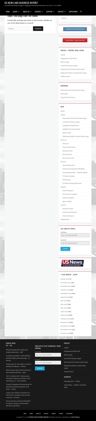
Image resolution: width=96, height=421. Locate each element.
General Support (68, 190)
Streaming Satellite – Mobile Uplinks (75, 172)
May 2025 (64, 308)
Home (8, 11)
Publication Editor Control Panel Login (74, 73)
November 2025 (66, 286)
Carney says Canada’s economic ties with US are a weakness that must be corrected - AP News (18, 395)
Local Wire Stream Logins (69, 66)
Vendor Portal (65, 76)
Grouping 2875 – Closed (72, 381)
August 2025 (65, 297)
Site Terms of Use (68, 158)
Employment (73, 11)
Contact (61, 11)
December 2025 (66, 282)
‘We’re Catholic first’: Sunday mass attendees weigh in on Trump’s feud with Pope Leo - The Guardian (18, 378)
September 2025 (66, 293)
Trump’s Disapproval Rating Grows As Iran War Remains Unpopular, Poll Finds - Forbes (19, 386)
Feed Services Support (70, 194)
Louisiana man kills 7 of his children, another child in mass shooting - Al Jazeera (18, 358)
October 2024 (65, 333)
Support (49, 11)
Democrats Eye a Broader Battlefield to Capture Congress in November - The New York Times (18, 403)
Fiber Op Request (68, 216)
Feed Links (64, 94)
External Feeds (68, 151)
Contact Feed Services (68, 97)
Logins (15, 11)
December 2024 (66, 326)
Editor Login (65, 62)
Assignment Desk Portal (69, 58)
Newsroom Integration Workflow (74, 169)
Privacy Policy (67, 154)
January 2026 (65, 279)
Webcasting (67, 180)
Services (38, 11)
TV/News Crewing (69, 176)
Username (64, 232)
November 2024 (66, 329)
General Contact (68, 209)
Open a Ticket (67, 201)
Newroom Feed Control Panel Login (73, 69)
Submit (65, 249)
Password (63, 240)
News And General (69, 165)
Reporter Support (68, 198)
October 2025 (65, 290)
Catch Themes (75, 417)
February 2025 (65, 318)
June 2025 (64, 304)
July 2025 (64, 300)
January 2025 (65, 322)
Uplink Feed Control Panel (71, 129)
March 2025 (64, 315)
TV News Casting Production (72, 183)
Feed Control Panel (69, 147)
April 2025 (64, 311)
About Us (26, 11)
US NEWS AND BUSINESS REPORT (21, 3)
